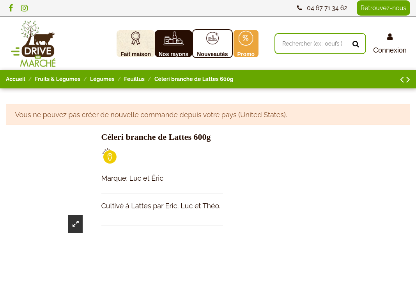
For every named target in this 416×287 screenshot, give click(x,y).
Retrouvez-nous (383, 8)
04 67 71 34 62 (327, 8)
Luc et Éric (146, 178)
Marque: (114, 178)
